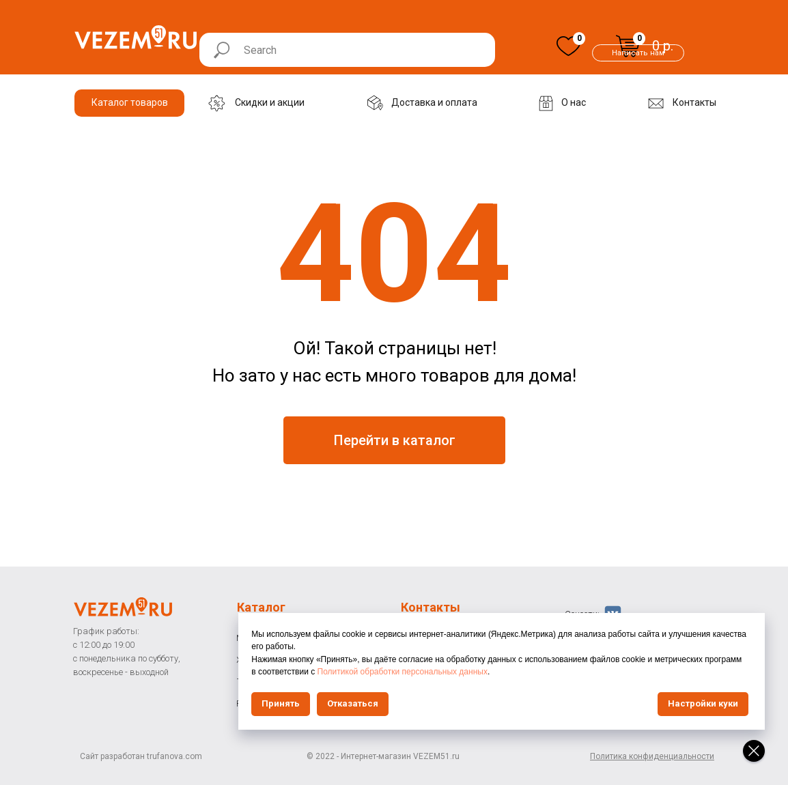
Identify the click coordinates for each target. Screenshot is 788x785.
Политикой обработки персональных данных (641, 671)
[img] (568, 46)
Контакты (430, 607)
